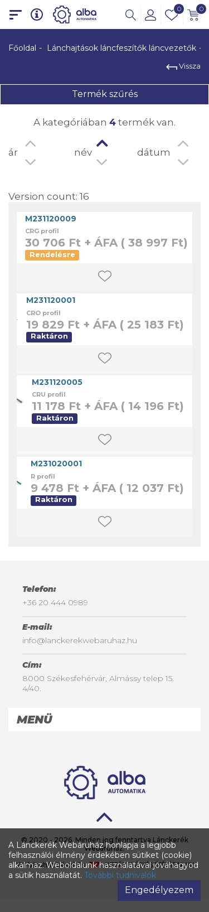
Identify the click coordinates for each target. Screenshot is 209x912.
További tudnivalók (120, 875)
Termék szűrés (105, 94)
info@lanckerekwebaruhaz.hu (79, 640)
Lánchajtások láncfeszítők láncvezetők (121, 48)
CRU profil (49, 394)
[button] (130, 14)
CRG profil (42, 231)
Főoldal (22, 48)
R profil (43, 476)
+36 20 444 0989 (55, 602)
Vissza (183, 65)
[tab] (104, 719)
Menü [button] (34, 719)
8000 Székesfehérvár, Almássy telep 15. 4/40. (98, 683)
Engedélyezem (159, 890)
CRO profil (43, 313)
